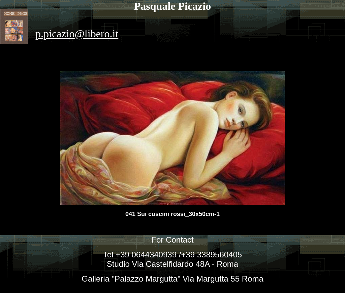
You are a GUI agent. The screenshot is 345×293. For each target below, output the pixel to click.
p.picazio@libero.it (76, 34)
